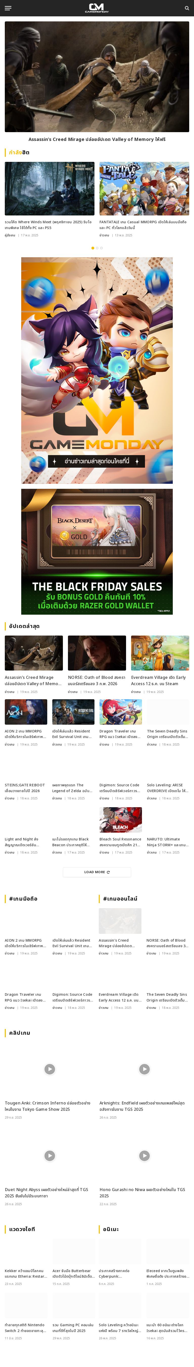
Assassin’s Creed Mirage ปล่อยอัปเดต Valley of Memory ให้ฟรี (97, 139)
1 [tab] (93, 248)
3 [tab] (101, 248)
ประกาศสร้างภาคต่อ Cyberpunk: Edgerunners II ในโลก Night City (118, 1274)
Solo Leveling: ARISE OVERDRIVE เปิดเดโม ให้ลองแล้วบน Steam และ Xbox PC (166, 788)
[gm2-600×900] (97, 370)
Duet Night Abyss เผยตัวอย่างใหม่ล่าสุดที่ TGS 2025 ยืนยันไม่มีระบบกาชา (46, 1193)
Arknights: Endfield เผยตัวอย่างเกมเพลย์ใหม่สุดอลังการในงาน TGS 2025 (142, 1106)
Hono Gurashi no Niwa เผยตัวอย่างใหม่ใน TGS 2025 (142, 1193)
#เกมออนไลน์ (120, 899)
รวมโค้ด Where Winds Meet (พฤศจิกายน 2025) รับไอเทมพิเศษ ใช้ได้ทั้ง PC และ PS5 (48, 224)
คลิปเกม (20, 1033)
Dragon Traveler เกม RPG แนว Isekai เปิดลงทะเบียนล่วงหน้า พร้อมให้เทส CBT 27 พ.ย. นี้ (118, 734)
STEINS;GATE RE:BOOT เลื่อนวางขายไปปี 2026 (25, 788)
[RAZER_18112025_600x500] (97, 552)
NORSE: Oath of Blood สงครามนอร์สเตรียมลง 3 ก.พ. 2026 (96, 681)
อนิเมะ (111, 1229)
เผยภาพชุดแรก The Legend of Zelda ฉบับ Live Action (70, 788)
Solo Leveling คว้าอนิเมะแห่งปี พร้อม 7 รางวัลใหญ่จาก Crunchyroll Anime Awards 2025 (119, 1328)
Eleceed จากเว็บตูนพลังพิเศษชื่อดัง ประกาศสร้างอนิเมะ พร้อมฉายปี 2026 (168, 1274)
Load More (97, 872)
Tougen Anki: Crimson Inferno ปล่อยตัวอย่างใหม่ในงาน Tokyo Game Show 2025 (47, 1106)
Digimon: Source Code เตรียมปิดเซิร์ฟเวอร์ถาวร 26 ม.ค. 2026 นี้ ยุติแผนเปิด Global (119, 788)
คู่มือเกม (10, 235)
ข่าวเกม (104, 235)
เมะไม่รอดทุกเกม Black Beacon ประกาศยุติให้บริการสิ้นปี (70, 842)
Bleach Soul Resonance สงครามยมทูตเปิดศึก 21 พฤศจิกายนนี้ (120, 842)
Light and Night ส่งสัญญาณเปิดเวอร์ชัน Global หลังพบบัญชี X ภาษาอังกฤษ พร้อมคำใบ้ (23, 842)
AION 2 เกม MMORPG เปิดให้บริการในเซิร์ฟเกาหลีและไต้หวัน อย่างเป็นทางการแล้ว (25, 734)
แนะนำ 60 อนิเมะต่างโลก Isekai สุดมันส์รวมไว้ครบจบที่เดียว (167, 1328)
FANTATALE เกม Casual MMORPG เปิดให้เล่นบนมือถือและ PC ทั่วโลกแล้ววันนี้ (143, 224)
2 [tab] (97, 248)
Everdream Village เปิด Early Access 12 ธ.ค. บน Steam (158, 681)
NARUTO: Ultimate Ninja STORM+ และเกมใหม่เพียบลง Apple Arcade (166, 842)
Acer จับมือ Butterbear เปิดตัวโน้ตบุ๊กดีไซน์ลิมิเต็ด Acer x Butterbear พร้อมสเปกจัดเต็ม (73, 1274)
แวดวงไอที (22, 1229)
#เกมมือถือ (23, 899)
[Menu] (8, 8)
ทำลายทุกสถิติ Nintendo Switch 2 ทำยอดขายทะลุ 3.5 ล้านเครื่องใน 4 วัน (24, 1328)
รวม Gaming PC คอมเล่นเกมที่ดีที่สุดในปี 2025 (73, 1327)
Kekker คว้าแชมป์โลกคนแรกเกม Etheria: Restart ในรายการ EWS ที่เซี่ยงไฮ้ (25, 1274)
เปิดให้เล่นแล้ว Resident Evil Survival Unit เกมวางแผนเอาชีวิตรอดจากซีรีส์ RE (73, 734)
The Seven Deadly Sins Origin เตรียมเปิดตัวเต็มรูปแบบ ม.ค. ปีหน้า (167, 734)
